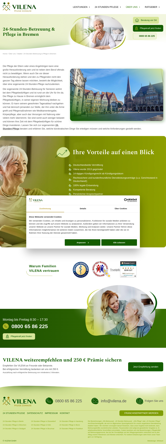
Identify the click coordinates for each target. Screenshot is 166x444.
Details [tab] (83, 208)
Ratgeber (152, 7)
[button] (146, 20)
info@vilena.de (113, 401)
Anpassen (83, 242)
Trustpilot (115, 269)
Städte (19, 54)
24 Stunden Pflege (108, 7)
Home (5, 54)
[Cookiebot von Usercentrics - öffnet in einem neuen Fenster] (126, 200)
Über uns (133, 7)
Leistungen (81, 7)
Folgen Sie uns (154, 400)
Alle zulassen (119, 242)
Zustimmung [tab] (45, 208)
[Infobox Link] (37, 327)
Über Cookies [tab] (121, 208)
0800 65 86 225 (68, 401)
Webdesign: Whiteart (155, 441)
